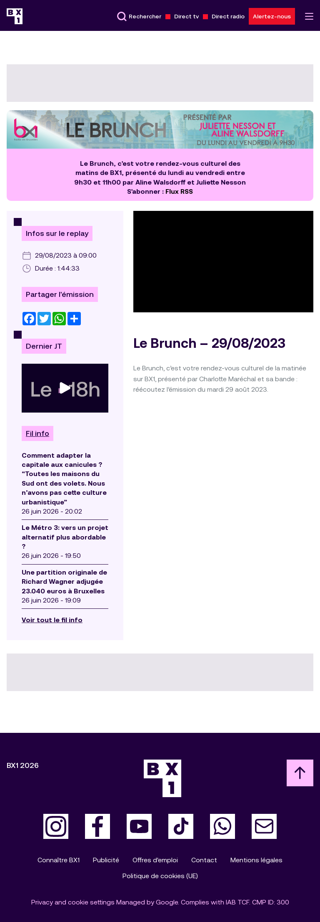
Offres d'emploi (155, 860)
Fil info (37, 433)
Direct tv (186, 16)
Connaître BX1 (59, 860)
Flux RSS (179, 191)
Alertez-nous (272, 16)
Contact (204, 860)
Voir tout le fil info (52, 620)
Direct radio (228, 16)
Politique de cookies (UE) (160, 876)
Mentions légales (256, 860)
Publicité (106, 860)
